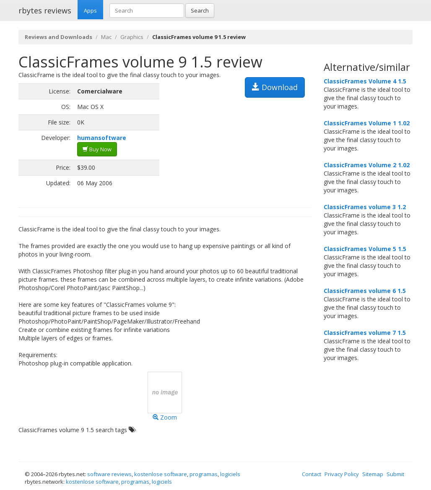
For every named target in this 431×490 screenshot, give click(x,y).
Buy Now (97, 149)
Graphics (131, 37)
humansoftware (101, 138)
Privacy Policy (342, 474)
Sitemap (372, 474)
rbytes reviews (44, 10)
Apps (90, 10)
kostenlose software (160, 474)
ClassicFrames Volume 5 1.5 (365, 249)
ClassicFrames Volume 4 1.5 (365, 81)
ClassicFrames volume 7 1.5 (365, 333)
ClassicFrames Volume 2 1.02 (367, 165)
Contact (311, 474)
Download (275, 87)
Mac (106, 37)
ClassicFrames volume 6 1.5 (365, 291)
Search (200, 10)
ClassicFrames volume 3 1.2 (365, 207)
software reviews (109, 474)
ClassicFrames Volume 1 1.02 (367, 123)
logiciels (230, 474)
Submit (395, 474)
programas (204, 474)
